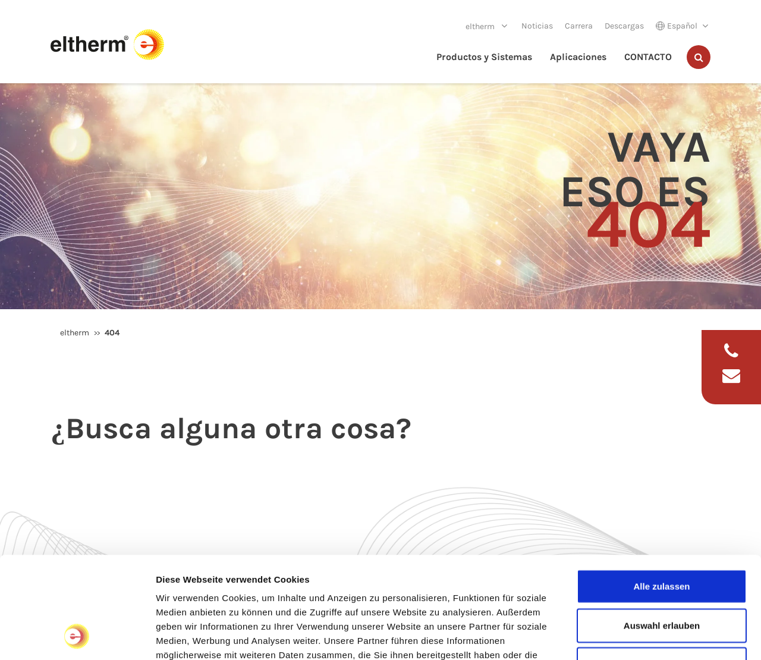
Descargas (624, 26)
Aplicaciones (578, 56)
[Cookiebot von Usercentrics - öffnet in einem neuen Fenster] (77, 637)
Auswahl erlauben (662, 530)
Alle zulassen (661, 491)
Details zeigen (632, 636)
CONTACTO (648, 56)
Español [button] (676, 26)
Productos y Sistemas (484, 56)
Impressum (440, 574)
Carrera (579, 26)
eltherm (481, 26)
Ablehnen (661, 569)
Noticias (537, 26)
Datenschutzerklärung (206, 588)
